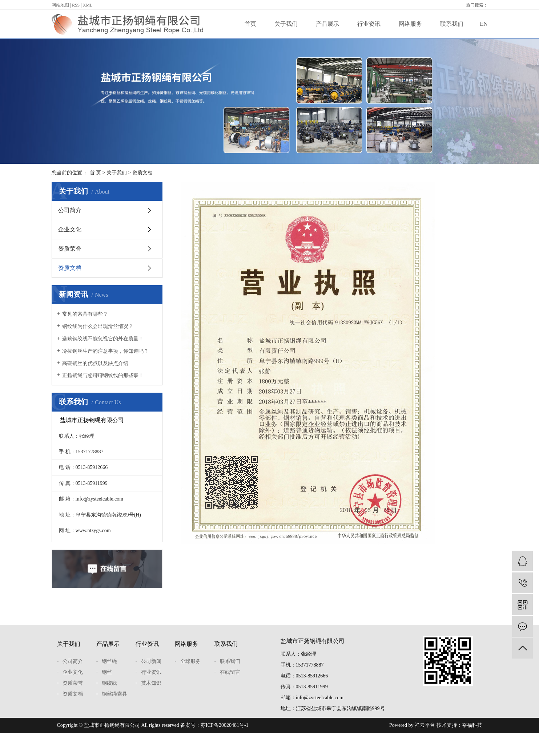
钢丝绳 (109, 661)
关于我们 (286, 24)
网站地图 (60, 5)
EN (483, 24)
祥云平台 (425, 725)
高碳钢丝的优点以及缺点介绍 (95, 363)
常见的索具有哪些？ (85, 314)
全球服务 (190, 661)
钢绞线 (109, 683)
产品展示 (327, 24)
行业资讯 (369, 24)
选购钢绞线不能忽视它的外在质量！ (103, 338)
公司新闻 (151, 661)
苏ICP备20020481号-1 (224, 725)
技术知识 (151, 683)
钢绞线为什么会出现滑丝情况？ (97, 326)
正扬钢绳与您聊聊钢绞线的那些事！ (103, 375)
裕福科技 (472, 725)
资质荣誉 (69, 249)
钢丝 (107, 672)
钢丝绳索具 (114, 694)
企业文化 (69, 229)
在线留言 (230, 672)
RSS (76, 5)
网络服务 (410, 24)
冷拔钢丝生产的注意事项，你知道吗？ (105, 351)
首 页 (95, 172)
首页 (250, 24)
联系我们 (451, 24)
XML (88, 5)
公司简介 (69, 210)
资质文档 (69, 268)
